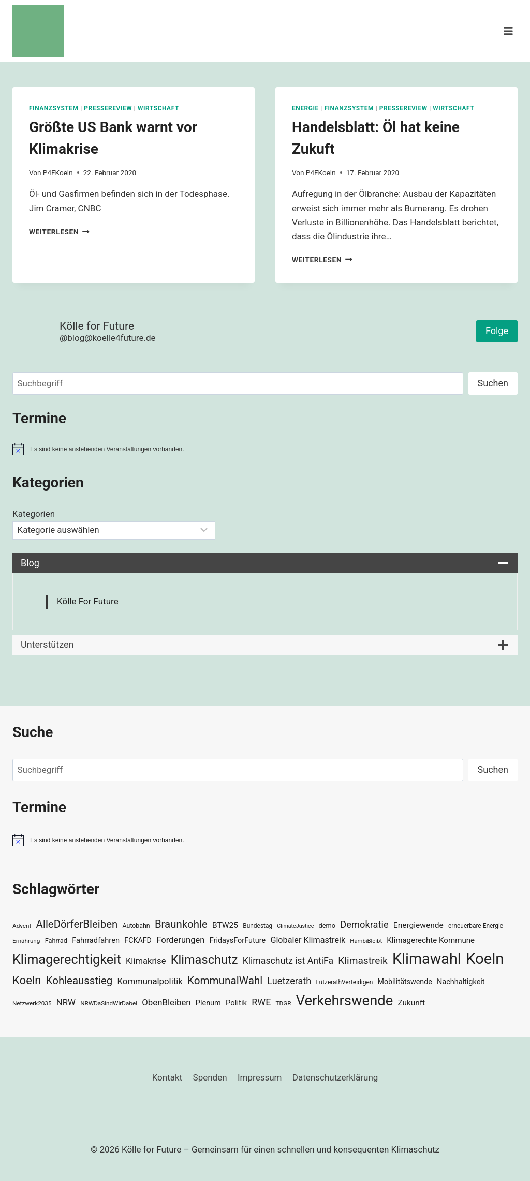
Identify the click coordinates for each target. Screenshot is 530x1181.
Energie (305, 108)
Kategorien (33, 514)
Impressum (260, 1077)
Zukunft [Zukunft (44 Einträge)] (411, 1002)
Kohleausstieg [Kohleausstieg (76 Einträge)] (79, 980)
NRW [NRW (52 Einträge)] (66, 1002)
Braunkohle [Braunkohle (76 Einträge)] (181, 924)
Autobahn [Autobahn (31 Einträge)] (136, 925)
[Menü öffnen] (508, 31)
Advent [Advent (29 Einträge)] (21, 925)
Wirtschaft (158, 108)
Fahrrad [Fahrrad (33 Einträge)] (56, 940)
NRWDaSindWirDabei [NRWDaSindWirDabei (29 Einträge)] (108, 1003)
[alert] (265, 449)
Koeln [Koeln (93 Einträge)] (26, 980)
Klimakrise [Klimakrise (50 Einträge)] (146, 961)
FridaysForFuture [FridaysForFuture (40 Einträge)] (238, 940)
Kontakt (167, 1077)
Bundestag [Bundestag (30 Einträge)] (257, 925)
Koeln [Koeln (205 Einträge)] (485, 959)
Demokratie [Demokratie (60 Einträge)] (364, 924)
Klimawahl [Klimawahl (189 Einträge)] (426, 959)
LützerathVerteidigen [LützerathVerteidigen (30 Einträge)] (344, 982)
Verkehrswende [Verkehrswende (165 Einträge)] (344, 1000)
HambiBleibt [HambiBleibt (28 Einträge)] (366, 941)
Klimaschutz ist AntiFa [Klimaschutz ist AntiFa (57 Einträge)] (288, 961)
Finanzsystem (54, 108)
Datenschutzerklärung (335, 1077)
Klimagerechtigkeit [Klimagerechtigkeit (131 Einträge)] (66, 959)
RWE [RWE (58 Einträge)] (261, 1002)
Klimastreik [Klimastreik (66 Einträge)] (362, 961)
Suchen (493, 383)
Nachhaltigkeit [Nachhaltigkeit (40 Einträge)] (461, 981)
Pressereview (108, 108)
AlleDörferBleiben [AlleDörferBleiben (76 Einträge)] (77, 924)
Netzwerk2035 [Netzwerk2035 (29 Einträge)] (32, 1003)
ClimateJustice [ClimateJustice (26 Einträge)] (295, 926)
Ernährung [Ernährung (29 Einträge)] (26, 940)
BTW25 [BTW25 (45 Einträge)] (225, 925)
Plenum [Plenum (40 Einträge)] (208, 1003)
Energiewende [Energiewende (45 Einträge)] (418, 925)
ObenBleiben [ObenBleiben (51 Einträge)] (166, 1002)
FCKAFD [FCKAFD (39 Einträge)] (138, 940)
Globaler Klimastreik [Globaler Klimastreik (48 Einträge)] (307, 940)
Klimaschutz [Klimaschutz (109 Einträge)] (204, 960)
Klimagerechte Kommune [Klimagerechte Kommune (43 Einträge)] (431, 940)
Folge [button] (496, 330)
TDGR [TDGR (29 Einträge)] (283, 1003)
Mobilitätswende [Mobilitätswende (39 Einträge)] (405, 981)
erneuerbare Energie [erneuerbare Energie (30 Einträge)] (475, 925)
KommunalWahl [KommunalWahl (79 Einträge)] (224, 980)
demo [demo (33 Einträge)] (327, 925)
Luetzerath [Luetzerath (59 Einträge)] (289, 980)
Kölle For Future (88, 601)
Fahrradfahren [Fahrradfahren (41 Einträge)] (96, 940)
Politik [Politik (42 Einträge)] (236, 1002)
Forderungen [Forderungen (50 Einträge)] (180, 940)
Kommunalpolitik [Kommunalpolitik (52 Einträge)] (149, 981)
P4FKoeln (58, 172)
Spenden (210, 1077)
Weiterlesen (59, 231)
